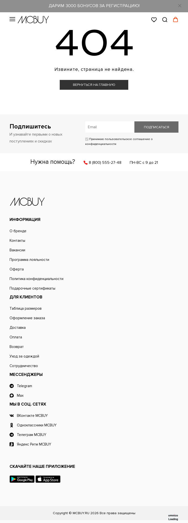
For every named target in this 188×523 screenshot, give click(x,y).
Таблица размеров (26, 308)
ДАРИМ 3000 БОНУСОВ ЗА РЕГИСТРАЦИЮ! (94, 5)
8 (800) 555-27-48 (105, 162)
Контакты (17, 240)
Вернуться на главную (94, 85)
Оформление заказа (27, 318)
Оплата (16, 337)
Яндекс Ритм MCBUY (34, 444)
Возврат (17, 346)
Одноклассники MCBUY (37, 425)
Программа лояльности (29, 259)
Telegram (24, 386)
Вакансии (17, 250)
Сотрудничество (24, 366)
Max (20, 395)
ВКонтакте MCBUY (32, 415)
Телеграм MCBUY (31, 435)
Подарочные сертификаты (32, 288)
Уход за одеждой (24, 356)
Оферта (17, 269)
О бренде (18, 231)
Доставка (18, 327)
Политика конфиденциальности (36, 279)
